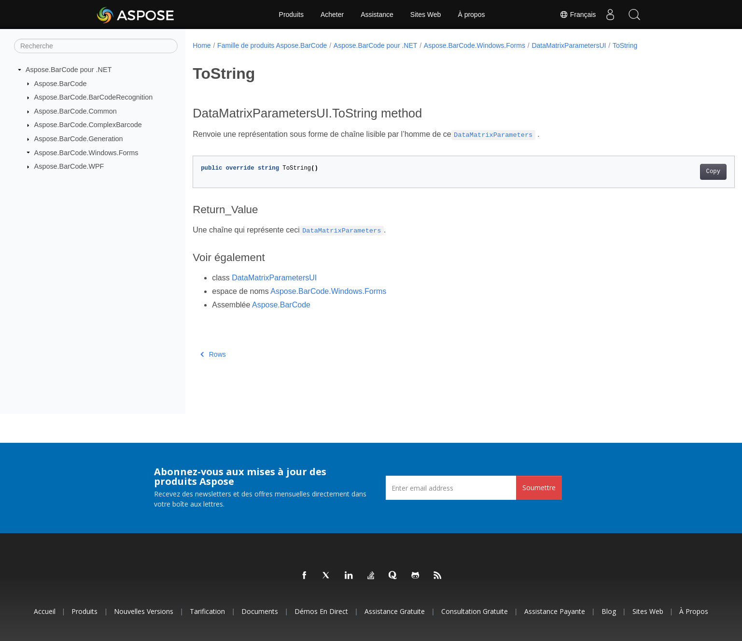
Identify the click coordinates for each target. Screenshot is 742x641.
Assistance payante (554, 611)
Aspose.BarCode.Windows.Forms (86, 152)
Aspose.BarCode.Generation (78, 139)
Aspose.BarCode (60, 83)
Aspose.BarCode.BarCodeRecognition (93, 97)
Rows (213, 354)
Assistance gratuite (394, 611)
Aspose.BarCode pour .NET (69, 69)
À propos (471, 14)
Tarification (207, 611)
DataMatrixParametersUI (569, 45)
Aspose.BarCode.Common (75, 111)
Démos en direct (321, 611)
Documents (259, 611)
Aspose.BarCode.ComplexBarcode (88, 125)
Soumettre (539, 487)
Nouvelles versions (143, 611)
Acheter (332, 14)
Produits (291, 14)
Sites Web (425, 14)
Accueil (45, 611)
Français (577, 14)
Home (201, 45)
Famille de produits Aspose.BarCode (272, 45)
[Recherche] (96, 46)
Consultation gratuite (474, 611)
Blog (609, 611)
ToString (625, 45)
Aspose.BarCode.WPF (69, 166)
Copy (676, 171)
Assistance (377, 14)
